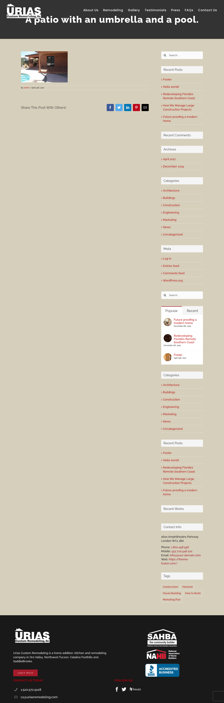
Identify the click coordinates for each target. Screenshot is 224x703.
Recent (192, 311)
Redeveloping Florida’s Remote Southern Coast (185, 339)
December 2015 (173, 166)
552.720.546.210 (182, 551)
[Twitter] (124, 689)
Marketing (169, 219)
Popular (171, 311)
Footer (167, 79)
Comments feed (173, 273)
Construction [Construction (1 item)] (170, 586)
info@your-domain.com (185, 555)
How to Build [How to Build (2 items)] (193, 593)
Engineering (171, 212)
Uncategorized (173, 234)
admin (26, 88)
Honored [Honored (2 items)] (187, 586)
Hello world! (171, 86)
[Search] (165, 55)
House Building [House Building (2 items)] (172, 593)
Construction (171, 205)
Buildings (169, 197)
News (167, 227)
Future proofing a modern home (185, 321)
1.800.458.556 (180, 547)
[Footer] (168, 355)
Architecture (171, 190)
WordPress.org (173, 280)
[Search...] (182, 55)
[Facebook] (116, 689)
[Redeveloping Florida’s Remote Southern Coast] (168, 336)
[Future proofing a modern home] (168, 320)
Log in (167, 258)
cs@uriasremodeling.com (39, 697)
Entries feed (171, 265)
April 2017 (169, 159)
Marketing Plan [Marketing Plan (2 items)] (171, 599)
